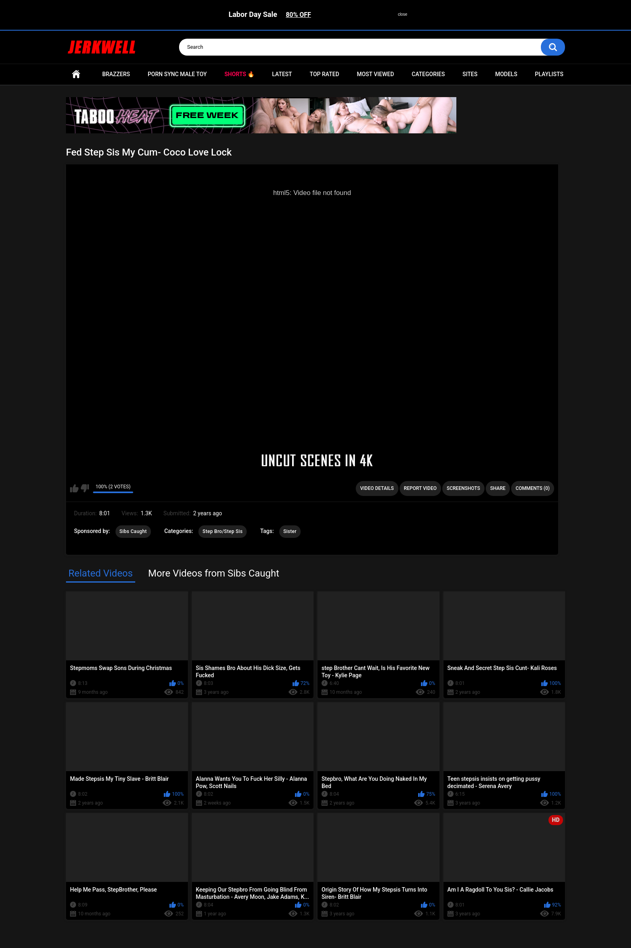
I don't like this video (84, 488)
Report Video (420, 488)
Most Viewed (375, 74)
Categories (428, 74)
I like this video (74, 488)
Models (506, 74)
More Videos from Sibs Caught (213, 573)
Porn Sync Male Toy (177, 74)
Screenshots (463, 488)
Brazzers (116, 74)
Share (497, 488)
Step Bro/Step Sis (222, 531)
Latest (282, 74)
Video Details (377, 488)
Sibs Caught (133, 531)
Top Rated (324, 74)
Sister (290, 531)
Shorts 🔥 (239, 74)
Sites (469, 74)
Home (76, 74)
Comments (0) (533, 488)
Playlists (549, 74)
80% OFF (298, 15)
